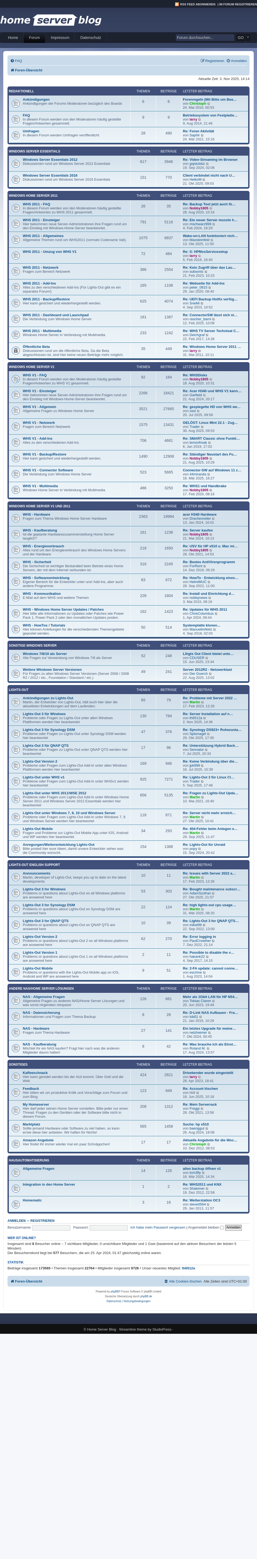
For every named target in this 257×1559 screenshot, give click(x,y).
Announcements (36, 873)
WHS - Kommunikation (42, 594)
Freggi (194, 1108)
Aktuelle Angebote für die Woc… (210, 1140)
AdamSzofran (200, 893)
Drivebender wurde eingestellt (208, 1073)
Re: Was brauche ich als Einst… (209, 1044)
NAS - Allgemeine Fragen (44, 997)
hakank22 (197, 957)
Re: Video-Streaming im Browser (210, 160)
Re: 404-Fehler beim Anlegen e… (210, 829)
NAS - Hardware (36, 1028)
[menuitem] (16, 61)
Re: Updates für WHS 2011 (205, 609)
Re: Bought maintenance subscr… (211, 889)
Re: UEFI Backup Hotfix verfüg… (210, 299)
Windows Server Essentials (34, 151)
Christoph (198, 103)
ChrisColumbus (202, 613)
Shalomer (197, 1188)
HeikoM (196, 179)
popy (193, 849)
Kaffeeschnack (35, 1073)
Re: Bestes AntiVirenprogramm (209, 562)
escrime (196, 972)
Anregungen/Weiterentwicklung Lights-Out (59, 845)
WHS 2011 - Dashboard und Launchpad (56, 315)
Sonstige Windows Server (32, 645)
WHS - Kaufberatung (40, 530)
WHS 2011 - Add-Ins (39, 283)
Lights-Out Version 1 (40, 952)
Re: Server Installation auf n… (208, 714)
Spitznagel (198, 734)
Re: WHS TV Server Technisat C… (211, 331)
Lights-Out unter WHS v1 (44, 777)
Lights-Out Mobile (38, 829)
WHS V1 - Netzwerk (39, 423)
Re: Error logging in (199, 937)
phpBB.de (146, 1296)
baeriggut (197, 1128)
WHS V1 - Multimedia (40, 486)
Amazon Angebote (38, 1140)
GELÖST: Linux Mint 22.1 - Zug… (210, 423)
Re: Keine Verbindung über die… (210, 761)
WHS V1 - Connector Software (48, 470)
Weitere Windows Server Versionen (52, 670)
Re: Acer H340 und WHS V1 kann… (212, 391)
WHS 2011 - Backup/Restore (46, 299)
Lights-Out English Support (34, 865)
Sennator (197, 750)
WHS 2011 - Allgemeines (43, 236)
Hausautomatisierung (29, 1160)
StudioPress (161, 1329)
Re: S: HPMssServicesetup (205, 252)
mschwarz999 (200, 224)
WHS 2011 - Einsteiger (41, 220)
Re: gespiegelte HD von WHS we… (212, 407)
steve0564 (198, 1204)
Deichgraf (197, 335)
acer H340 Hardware (200, 514)
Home (13, 37)
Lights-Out (18, 690)
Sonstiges (18, 1064)
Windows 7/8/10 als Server (45, 654)
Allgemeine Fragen (38, 1169)
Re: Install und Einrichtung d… (209, 594)
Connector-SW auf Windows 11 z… (212, 470)
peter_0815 (198, 287)
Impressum (60, 37)
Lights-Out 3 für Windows (44, 714)
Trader (195, 427)
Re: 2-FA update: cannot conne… (210, 968)
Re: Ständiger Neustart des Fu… (210, 454)
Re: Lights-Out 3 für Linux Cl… (209, 777)
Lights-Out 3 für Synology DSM (49, 730)
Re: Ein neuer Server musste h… (210, 220)
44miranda (198, 474)
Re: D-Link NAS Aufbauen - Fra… (210, 1013)
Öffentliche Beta (36, 347)
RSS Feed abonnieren (198, 4)
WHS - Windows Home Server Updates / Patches (63, 609)
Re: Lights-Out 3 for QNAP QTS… (211, 921)
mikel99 (196, 925)
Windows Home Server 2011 (33, 196)
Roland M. (198, 1048)
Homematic (32, 1200)
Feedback (31, 1089)
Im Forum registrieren (238, 4)
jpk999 (195, 765)
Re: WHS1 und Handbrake (204, 486)
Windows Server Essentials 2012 (50, 160)
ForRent (196, 566)
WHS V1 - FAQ (35, 375)
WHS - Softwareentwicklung (46, 578)
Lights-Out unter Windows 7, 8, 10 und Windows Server (69, 813)
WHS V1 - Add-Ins (37, 438)
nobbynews (198, 598)
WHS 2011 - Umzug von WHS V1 (50, 252)
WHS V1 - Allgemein (39, 407)
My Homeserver (36, 1104)
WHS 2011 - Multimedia (42, 331)
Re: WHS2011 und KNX (202, 1184)
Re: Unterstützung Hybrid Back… (211, 746)
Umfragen (31, 131)
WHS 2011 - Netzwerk (40, 267)
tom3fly (195, 1173)
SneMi (194, 303)
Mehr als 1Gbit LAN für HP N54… (210, 997)
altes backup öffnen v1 (202, 1169)
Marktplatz (31, 1124)
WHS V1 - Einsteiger (39, 391)
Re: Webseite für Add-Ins (204, 283)
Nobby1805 (199, 208)
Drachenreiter (200, 518)
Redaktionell (21, 91)
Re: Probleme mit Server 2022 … (210, 698)
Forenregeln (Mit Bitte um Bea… (210, 99)
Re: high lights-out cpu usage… (209, 905)
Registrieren (43, 1221)
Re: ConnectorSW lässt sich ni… (210, 315)
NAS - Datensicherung (41, 1013)
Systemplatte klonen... (201, 625)
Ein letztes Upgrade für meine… (209, 1028)
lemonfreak (198, 442)
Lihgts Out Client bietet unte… (208, 654)
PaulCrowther (200, 941)
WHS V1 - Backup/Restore (44, 454)
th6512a (196, 718)
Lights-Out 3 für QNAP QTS (46, 746)
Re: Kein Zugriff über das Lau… (209, 267)
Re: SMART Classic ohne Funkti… (211, 438)
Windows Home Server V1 (31, 367)
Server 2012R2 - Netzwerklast (207, 670)
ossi (193, 411)
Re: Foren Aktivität (198, 131)
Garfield (196, 395)
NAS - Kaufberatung (39, 1044)
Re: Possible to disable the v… (208, 952)
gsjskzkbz (197, 164)
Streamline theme (133, 1329)
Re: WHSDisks (195, 375)
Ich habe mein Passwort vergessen (157, 1227)
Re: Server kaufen (198, 530)
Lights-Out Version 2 (40, 761)
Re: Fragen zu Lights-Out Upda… (210, 793)
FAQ (26, 115)
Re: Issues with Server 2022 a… (209, 873)
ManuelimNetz (201, 629)
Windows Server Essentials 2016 (50, 175)
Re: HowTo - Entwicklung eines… (211, 578)
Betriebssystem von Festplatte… (210, 115)
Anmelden (16, 1221)
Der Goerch (199, 674)
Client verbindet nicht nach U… (209, 175)
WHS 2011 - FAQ (36, 204)
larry (193, 119)
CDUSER (197, 658)
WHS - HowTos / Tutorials (44, 625)
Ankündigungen (36, 99)
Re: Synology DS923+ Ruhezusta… (212, 730)
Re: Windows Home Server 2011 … (212, 347)
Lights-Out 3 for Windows (44, 889)
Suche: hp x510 (196, 1124)
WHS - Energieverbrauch (43, 546)
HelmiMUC (198, 582)
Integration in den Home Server (49, 1184)
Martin (195, 702)
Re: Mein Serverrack (200, 1104)
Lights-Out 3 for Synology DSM (49, 905)
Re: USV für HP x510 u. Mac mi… (210, 546)
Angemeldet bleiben (206, 1227)
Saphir (195, 135)
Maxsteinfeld (199, 240)
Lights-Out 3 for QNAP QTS (46, 921)
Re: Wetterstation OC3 (201, 1200)
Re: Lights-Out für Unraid (204, 845)
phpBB (115, 1291)
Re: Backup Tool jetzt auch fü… (209, 204)
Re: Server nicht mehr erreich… (209, 813)
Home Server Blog (101, 1329)
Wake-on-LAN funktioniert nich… (210, 236)
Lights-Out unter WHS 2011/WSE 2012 (54, 793)
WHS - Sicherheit (37, 562)
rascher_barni (200, 319)
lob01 (194, 1017)
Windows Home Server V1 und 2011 (39, 506)
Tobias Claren (200, 1001)
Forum (34, 37)
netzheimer (198, 1032)
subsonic (196, 271)
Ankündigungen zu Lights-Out (48, 698)
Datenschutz (90, 37)
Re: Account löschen (200, 1089)
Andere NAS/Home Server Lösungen (41, 988)
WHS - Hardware (36, 514)
